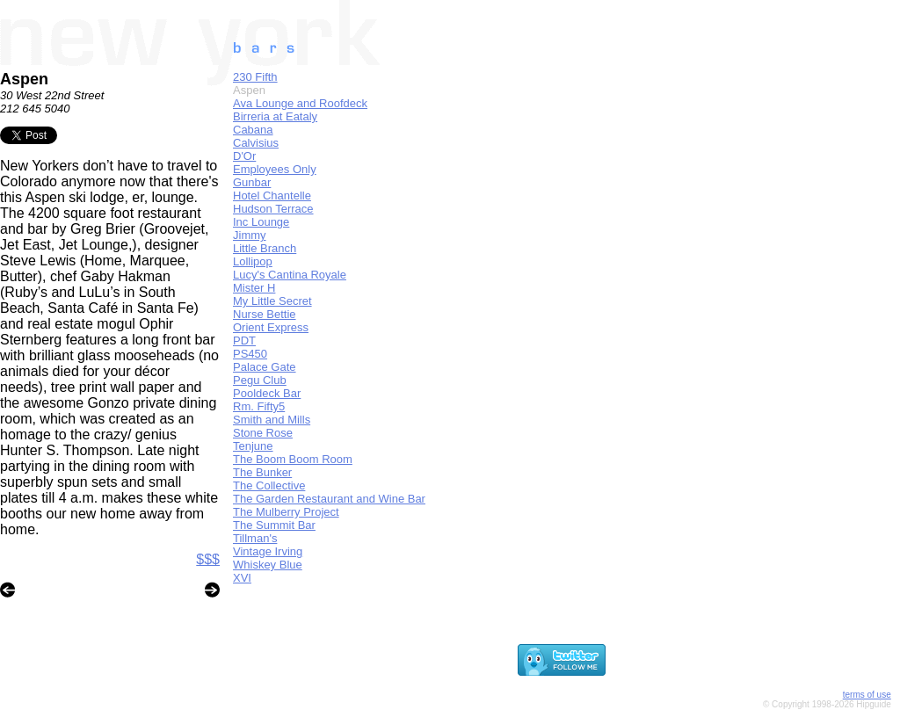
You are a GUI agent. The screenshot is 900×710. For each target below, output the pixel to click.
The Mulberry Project (286, 511)
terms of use (867, 694)
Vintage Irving (267, 551)
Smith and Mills (271, 419)
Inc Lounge (261, 221)
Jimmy (249, 235)
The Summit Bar (274, 525)
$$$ (208, 559)
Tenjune (253, 446)
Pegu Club (260, 380)
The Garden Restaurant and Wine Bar (329, 498)
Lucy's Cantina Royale (289, 274)
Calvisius (256, 142)
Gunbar (252, 182)
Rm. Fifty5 (259, 406)
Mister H (254, 287)
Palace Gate (264, 366)
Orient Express (270, 327)
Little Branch (264, 248)
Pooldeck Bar (267, 393)
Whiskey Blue (267, 564)
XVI (242, 577)
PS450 (250, 353)
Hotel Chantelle (272, 195)
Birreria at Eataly (275, 116)
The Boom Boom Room (292, 459)
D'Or (244, 156)
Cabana (253, 129)
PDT (244, 340)
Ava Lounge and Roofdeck (300, 103)
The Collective (269, 485)
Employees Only (274, 169)
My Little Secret (272, 301)
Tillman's (255, 538)
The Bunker (262, 472)
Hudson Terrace (273, 208)
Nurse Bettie (264, 314)
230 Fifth (255, 76)
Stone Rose (263, 432)
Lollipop (252, 261)
